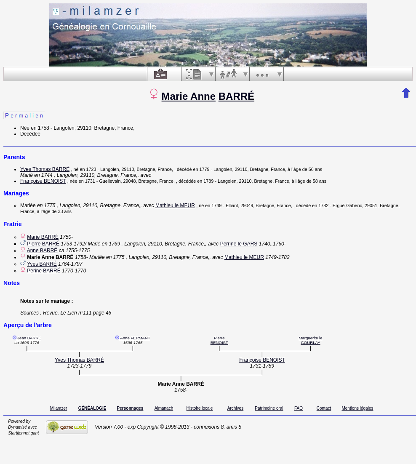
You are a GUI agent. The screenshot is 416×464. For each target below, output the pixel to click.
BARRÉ (236, 96)
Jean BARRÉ (29, 338)
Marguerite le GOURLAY (310, 340)
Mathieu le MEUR (175, 205)
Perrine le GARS (239, 244)
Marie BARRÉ (43, 237)
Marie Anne (189, 96)
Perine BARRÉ (43, 271)
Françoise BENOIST (43, 181)
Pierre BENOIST (219, 340)
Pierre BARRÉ (43, 244)
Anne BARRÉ (42, 250)
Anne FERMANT (135, 338)
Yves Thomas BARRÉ (44, 169)
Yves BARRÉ (42, 264)
